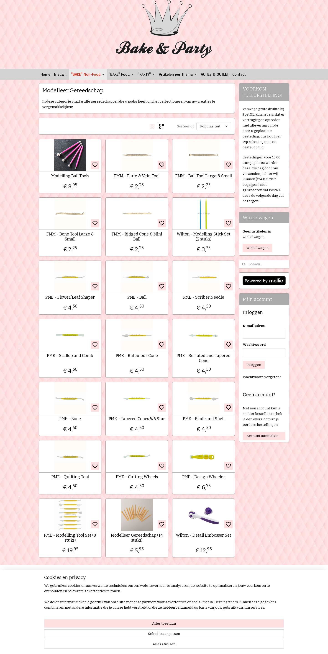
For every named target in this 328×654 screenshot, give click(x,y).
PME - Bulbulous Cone (137, 355)
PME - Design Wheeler (203, 477)
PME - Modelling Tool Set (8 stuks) (70, 538)
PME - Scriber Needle (203, 297)
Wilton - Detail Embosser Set (203, 535)
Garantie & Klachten (56, 600)
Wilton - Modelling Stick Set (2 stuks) (203, 237)
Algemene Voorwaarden (59, 590)
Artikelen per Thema (178, 74)
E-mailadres (254, 326)
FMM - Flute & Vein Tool (136, 176)
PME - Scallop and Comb (70, 355)
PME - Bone (70, 418)
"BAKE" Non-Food (88, 74)
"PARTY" (146, 74)
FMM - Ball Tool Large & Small (203, 176)
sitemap (177, 645)
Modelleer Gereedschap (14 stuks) (137, 538)
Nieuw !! (60, 74)
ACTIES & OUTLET (215, 74)
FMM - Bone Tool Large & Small (70, 237)
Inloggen (253, 365)
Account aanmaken (262, 436)
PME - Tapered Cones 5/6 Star (137, 418)
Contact (239, 74)
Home (45, 74)
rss (186, 645)
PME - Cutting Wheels (137, 477)
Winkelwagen (257, 248)
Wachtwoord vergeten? (262, 377)
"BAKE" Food (121, 74)
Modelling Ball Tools (70, 176)
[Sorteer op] (213, 126)
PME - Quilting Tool (70, 477)
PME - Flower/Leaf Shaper (70, 297)
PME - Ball (136, 297)
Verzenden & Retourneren (61, 595)
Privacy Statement (55, 605)
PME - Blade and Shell (203, 418)
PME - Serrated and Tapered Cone (204, 358)
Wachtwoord (254, 345)
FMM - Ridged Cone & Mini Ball (136, 237)
